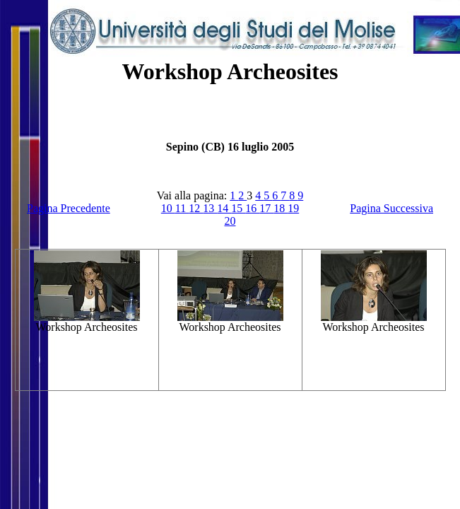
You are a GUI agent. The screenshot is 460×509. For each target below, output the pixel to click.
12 (196, 208)
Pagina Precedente (68, 208)
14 (224, 208)
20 (230, 221)
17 (266, 208)
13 (210, 208)
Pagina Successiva (391, 208)
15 (238, 208)
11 (182, 208)
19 (293, 208)
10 (168, 208)
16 (252, 208)
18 (280, 208)
